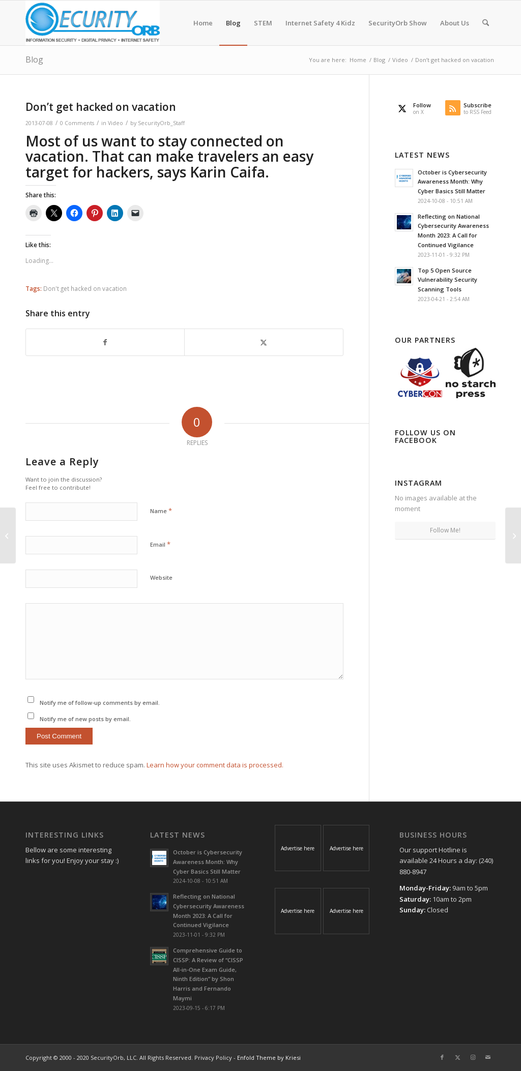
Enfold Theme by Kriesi (269, 1057)
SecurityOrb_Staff (161, 123)
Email (160, 544)
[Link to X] (457, 1057)
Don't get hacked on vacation (85, 288)
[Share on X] (263, 342)
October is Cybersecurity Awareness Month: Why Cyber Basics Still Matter (452, 181)
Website (161, 577)
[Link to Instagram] (472, 1057)
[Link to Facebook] (442, 1057)
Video (115, 123)
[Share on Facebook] (105, 342)
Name (161, 510)
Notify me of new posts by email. (85, 719)
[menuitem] (203, 23)
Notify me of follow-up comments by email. (100, 702)
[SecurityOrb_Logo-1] (92, 23)
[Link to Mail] (488, 1057)
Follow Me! (445, 530)
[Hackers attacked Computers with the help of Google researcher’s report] (513, 535)
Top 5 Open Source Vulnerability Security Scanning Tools (447, 279)
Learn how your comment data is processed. (215, 764)
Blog (34, 59)
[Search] (486, 23)
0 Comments (77, 123)
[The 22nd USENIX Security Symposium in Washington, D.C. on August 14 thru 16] (8, 535)
